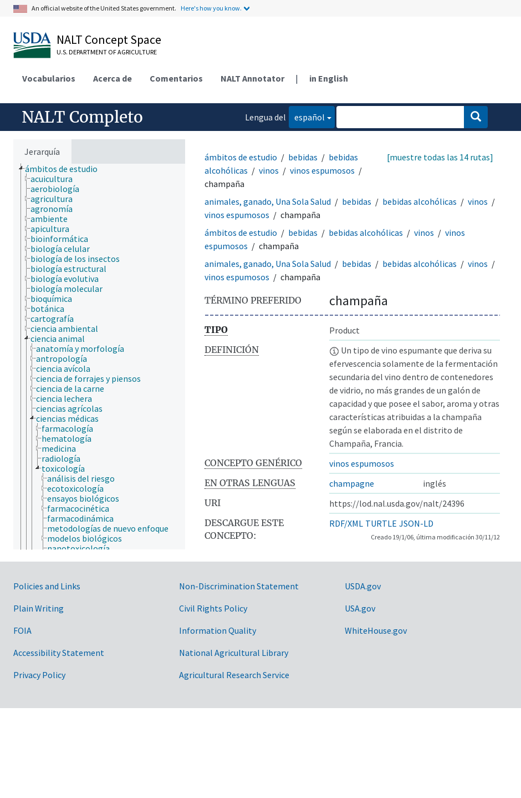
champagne (351, 483)
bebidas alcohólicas (419, 201)
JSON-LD (416, 523)
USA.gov (360, 608)
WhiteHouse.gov (376, 630)
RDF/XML (346, 523)
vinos (269, 170)
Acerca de (112, 78)
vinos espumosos (322, 170)
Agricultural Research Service (234, 674)
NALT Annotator (252, 78)
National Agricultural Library (233, 652)
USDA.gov (363, 586)
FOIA (22, 630)
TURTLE (381, 523)
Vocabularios (48, 78)
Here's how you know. (211, 8)
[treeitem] (66, 169)
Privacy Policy (39, 674)
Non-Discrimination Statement (239, 586)
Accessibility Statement (58, 652)
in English (328, 78)
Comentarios (176, 78)
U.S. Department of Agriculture (107, 52)
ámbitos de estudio (241, 157)
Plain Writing (38, 608)
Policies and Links (46, 586)
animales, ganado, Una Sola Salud (268, 201)
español (307, 116)
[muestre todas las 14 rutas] (440, 157)
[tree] (99, 356)
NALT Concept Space (109, 39)
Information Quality (217, 630)
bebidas (303, 157)
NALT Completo (82, 117)
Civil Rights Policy (213, 608)
